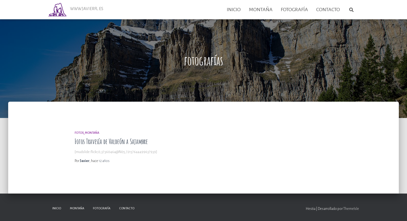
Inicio (234, 9)
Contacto (328, 9)
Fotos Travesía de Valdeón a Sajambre (111, 141)
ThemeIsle (351, 209)
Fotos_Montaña (87, 132)
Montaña (261, 9)
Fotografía (294, 9)
